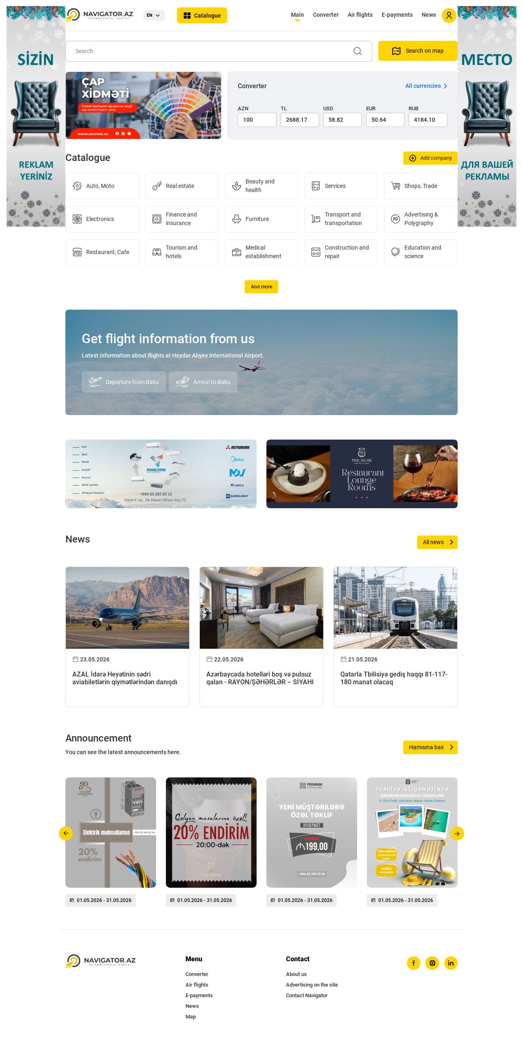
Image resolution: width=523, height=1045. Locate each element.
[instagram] (432, 963)
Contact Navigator (307, 995)
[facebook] (413, 963)
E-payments (397, 14)
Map (191, 1017)
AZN (243, 108)
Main (297, 14)
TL (284, 108)
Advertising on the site (312, 985)
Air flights (360, 14)
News (429, 14)
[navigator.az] (100, 961)
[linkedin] (451, 963)
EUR (370, 108)
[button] (66, 833)
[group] (110, 845)
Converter (326, 14)
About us (296, 974)
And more (261, 287)
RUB (413, 108)
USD (328, 108)
